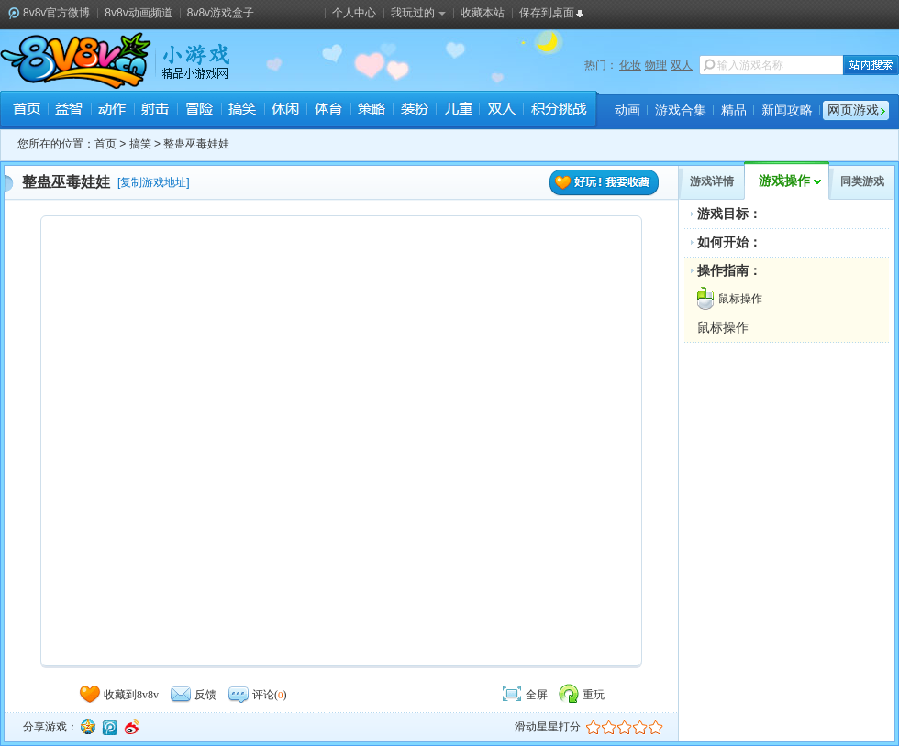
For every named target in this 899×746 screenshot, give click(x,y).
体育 (328, 111)
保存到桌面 (546, 12)
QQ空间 (87, 727)
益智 (69, 111)
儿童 (457, 111)
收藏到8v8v (118, 694)
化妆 (630, 65)
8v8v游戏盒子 (220, 12)
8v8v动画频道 (138, 12)
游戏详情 (712, 181)
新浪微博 (131, 727)
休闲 (284, 111)
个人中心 (354, 12)
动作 (112, 111)
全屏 (524, 694)
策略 (371, 111)
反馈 (192, 694)
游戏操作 (784, 181)
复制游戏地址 (153, 182)
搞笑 (241, 111)
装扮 (414, 111)
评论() (257, 694)
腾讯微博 (109, 727)
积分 (558, 111)
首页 (26, 111)
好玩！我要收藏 (604, 183)
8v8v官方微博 (56, 12)
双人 (682, 65)
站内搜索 (871, 65)
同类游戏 (862, 181)
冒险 (198, 111)
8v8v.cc (75, 60)
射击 (155, 111)
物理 (656, 65)
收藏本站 (483, 12)
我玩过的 (418, 12)
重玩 (581, 694)
